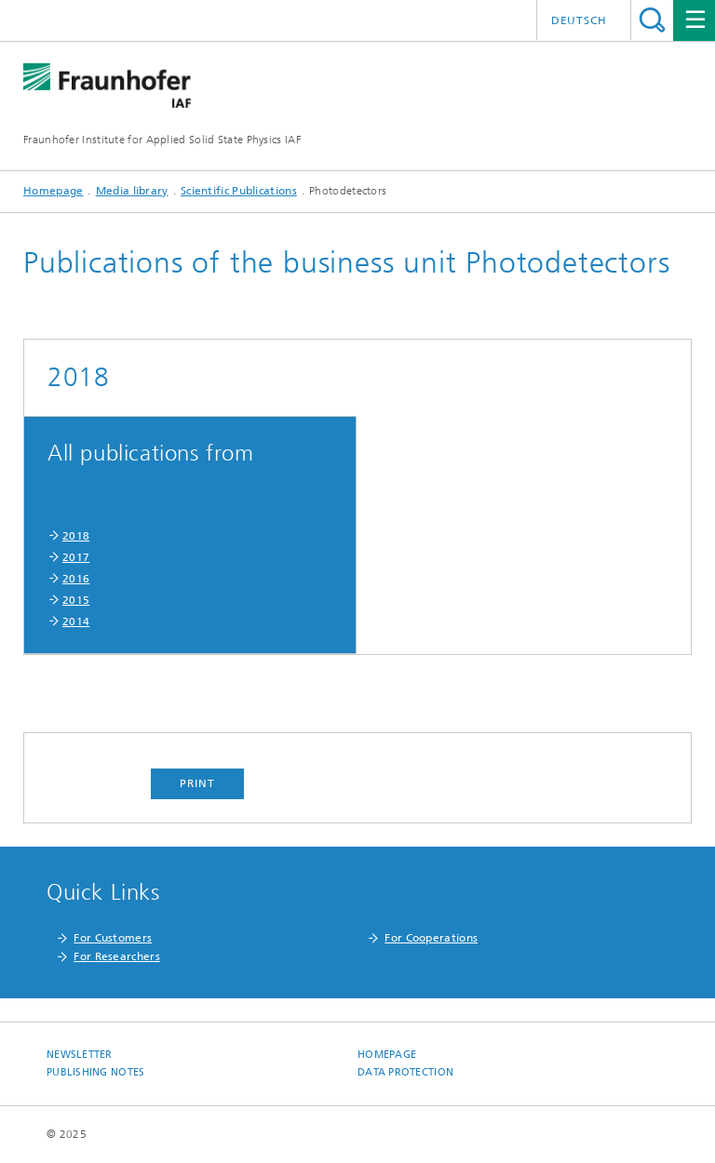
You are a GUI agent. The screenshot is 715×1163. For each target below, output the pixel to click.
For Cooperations (431, 937)
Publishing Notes (95, 1072)
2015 (75, 600)
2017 (75, 557)
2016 (75, 578)
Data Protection (405, 1072)
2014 (75, 621)
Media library (132, 190)
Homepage (53, 190)
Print (197, 783)
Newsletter (80, 1055)
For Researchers (117, 956)
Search (652, 20)
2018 (75, 535)
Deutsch (579, 20)
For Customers (113, 937)
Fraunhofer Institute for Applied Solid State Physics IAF (162, 139)
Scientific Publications (239, 190)
